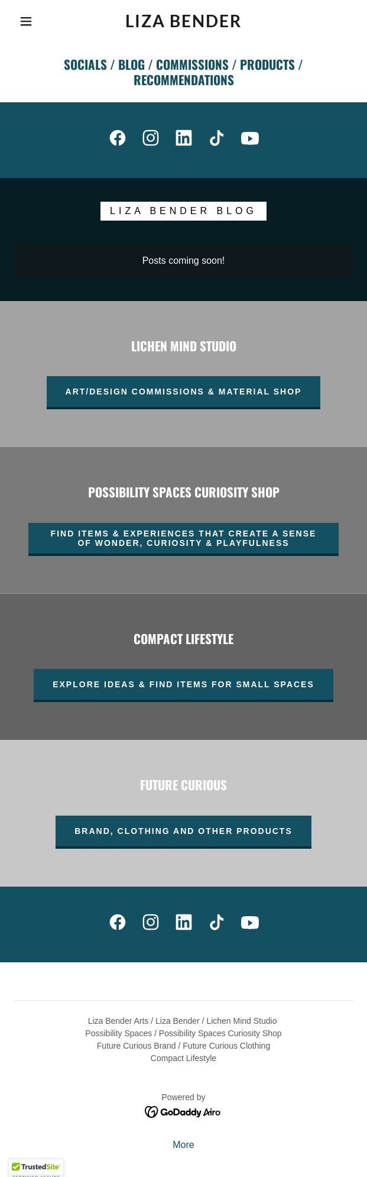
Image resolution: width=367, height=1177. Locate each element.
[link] (183, 21)
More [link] (183, 1145)
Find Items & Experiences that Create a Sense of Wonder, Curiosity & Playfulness (184, 538)
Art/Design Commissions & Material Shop (184, 391)
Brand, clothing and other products (183, 831)
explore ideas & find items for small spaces (183, 684)
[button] (31, 21)
